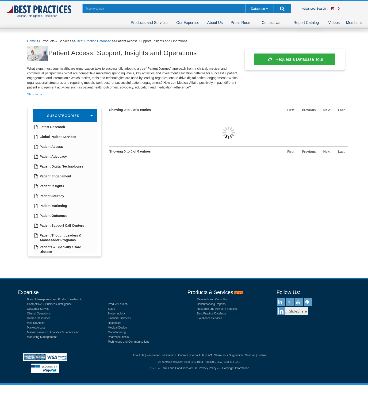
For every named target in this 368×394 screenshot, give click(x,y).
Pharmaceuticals (118, 337)
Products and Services (149, 23)
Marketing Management (42, 337)
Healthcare (115, 323)
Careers (183, 355)
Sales (111, 308)
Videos (334, 23)
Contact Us (271, 23)
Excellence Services (209, 318)
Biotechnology (117, 313)
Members (354, 23)
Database (258, 9)
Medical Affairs (36, 323)
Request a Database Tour (294, 59)
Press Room (241, 23)
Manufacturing (117, 332)
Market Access (36, 327)
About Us (215, 23)
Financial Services (119, 318)
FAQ (209, 355)
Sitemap (250, 355)
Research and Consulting (213, 299)
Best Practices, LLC (209, 361)
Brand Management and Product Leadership (54, 299)
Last (341, 110)
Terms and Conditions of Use (179, 368)
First (290, 110)
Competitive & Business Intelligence (49, 304)
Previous (309, 110)
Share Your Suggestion (228, 355)
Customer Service (38, 308)
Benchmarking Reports (211, 304)
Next (326, 110)
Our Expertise (187, 23)
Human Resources (38, 318)
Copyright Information (235, 368)
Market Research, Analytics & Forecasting (53, 332)
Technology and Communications (129, 341)
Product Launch (118, 304)
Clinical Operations (39, 313)
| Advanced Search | (314, 8)
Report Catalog (306, 23)
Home (31, 41)
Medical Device (117, 327)
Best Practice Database (94, 41)
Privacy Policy (207, 368)
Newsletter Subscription (161, 355)
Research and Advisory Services (217, 308)
